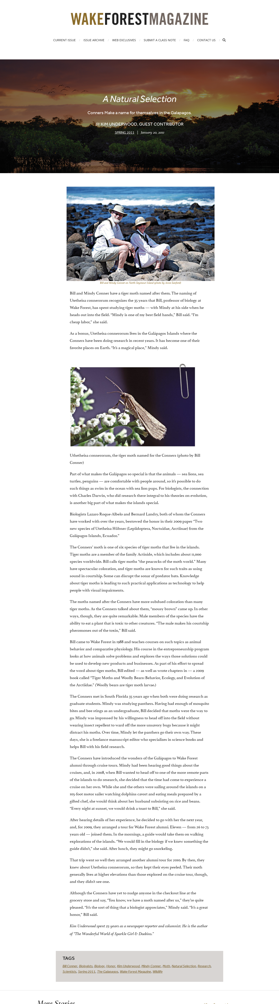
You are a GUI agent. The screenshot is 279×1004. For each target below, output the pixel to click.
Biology (99, 966)
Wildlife (158, 971)
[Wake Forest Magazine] (139, 22)
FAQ (186, 40)
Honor (110, 966)
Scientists (69, 971)
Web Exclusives (124, 40)
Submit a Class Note (160, 40)
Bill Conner (70, 966)
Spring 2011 (124, 132)
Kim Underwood (128, 966)
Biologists (86, 966)
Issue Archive (93, 40)
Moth (166, 966)
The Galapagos (107, 971)
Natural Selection (184, 966)
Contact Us (206, 40)
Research (204, 966)
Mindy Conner (151, 966)
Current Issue (64, 40)
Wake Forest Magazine (135, 971)
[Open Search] (224, 40)
